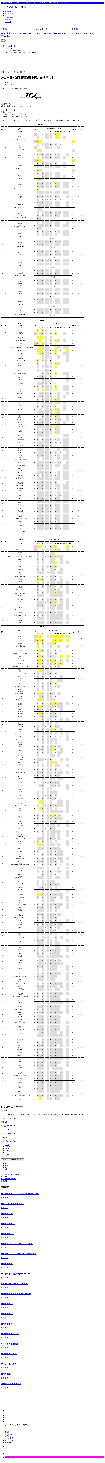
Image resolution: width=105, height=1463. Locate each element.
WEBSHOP (9, 13)
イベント (8, 22)
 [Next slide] (4, 40)
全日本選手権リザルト (20, 72)
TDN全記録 (9, 20)
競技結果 (8, 11)
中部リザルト (6, 72)
